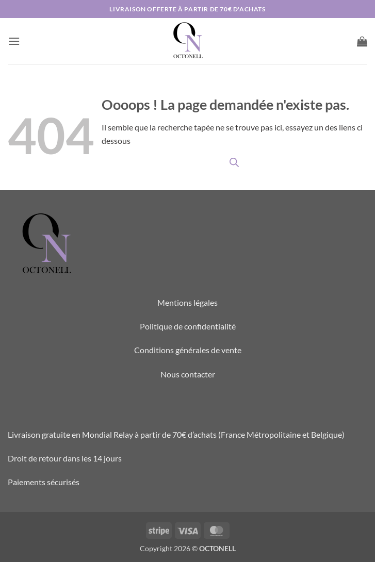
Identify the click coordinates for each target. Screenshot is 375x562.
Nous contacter (187, 374)
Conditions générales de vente (187, 350)
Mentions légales (187, 302)
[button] (14, 41)
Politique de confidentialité (188, 326)
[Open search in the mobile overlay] (234, 162)
